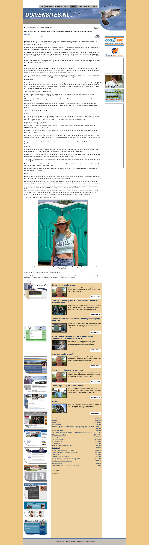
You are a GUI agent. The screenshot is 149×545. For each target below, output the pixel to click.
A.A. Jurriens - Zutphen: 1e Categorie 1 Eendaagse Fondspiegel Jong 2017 (76, 433)
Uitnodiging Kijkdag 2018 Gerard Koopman (68, 386)
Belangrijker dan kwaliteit (76, 435)
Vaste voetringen (76, 425)
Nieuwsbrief (87, 6)
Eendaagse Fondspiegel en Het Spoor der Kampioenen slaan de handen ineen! (76, 302)
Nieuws (73, 6)
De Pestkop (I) (76, 448)
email (47, 272)
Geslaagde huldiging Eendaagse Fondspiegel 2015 (76, 459)
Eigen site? (58, 6)
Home (41, 6)
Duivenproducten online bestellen (76, 457)
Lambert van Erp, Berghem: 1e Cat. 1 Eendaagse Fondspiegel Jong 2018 (76, 320)
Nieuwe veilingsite (76, 463)
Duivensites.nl (49, 6)
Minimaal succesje (76, 441)
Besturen (55, 401)
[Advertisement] (35, 313)
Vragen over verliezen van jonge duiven (67, 370)
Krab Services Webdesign (88, 541)
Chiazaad (76, 420)
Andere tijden (76, 422)
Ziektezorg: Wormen (76, 437)
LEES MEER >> (95, 296)
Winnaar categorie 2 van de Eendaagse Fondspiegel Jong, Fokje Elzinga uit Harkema (76, 427)
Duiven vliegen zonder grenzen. (64, 285)
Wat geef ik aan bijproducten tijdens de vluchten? (76, 465)
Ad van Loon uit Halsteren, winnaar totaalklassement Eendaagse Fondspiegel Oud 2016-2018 (72, 337)
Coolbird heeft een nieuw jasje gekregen (76, 450)
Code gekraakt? (76, 454)
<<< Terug (27, 281)
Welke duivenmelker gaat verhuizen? (76, 446)
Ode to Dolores (76, 418)
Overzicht (66, 6)
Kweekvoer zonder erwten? (62, 354)
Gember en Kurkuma (76, 430)
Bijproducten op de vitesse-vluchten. (76, 461)
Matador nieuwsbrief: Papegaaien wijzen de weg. (76, 452)
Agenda (95, 6)
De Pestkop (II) (76, 444)
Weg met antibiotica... (76, 439)
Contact (80, 6)
